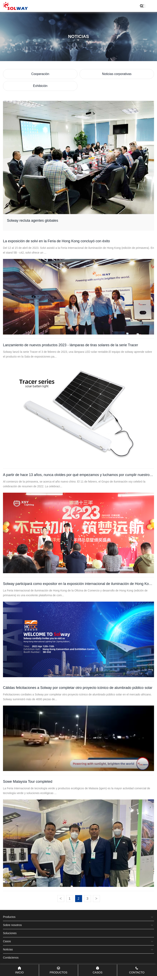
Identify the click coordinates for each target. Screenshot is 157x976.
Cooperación (40, 74)
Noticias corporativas (117, 74)
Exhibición (40, 86)
